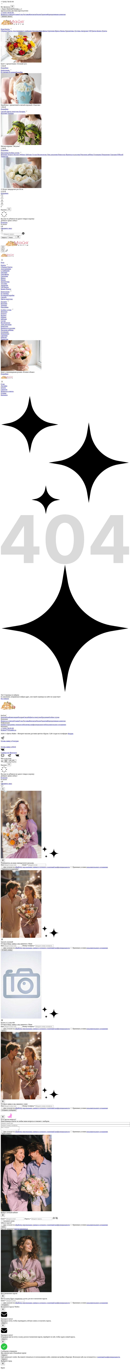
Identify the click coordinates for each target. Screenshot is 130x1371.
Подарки (23, 111)
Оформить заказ (6, 228)
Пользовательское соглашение (55, 724)
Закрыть (4, 237)
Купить (4, 1031)
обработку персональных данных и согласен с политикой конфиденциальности (42, 867)
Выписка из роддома (8, 328)
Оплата (38, 14)
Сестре (3, 321)
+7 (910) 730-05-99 (7, 12)
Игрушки (4, 303)
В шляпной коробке (7, 295)
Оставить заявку (7, 950)
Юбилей (4, 337)
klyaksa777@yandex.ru (8, 730)
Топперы (4, 305)
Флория (70, 733)
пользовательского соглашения (97, 867)
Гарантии (44, 14)
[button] (65, 381)
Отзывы (16, 14)
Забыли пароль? (6, 1223)
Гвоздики (4, 272)
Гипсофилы (5, 274)
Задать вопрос (6, 1134)
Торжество (4, 339)
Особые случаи (15, 153)
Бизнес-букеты (6, 289)
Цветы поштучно (13, 111)
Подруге (3, 313)
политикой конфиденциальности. (108, 1357)
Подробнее (4, 68)
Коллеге (3, 315)
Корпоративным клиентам (56, 14)
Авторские (4, 285)
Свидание (4, 335)
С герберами (5, 271)
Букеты (8, 29)
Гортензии (4, 276)
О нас (21, 14)
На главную (5, 698)
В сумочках (5, 293)
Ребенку (3, 317)
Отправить (5, 1305)
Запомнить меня (7, 1221)
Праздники (5, 153)
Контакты (32, 14)
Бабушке (4, 319)
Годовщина (5, 332)
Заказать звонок (7, 16)
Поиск (12, 237)
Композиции (6, 70)
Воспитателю (5, 323)
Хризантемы (5, 282)
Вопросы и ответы (7, 14)
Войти (3, 1227)
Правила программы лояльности (12, 724)
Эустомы (4, 283)
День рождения (6, 324)
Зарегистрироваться (21, 1229)
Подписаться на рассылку (10, 869)
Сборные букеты (6, 267)
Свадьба (4, 111)
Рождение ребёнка (7, 330)
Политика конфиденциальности (34, 724)
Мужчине (4, 312)
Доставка (26, 14)
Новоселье (4, 326)
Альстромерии (6, 269)
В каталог (4, 222)
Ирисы (3, 278)
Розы (3, 29)
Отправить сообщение (9, 1110)
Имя (12, 865)
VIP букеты (5, 287)
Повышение (5, 334)
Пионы (3, 280)
